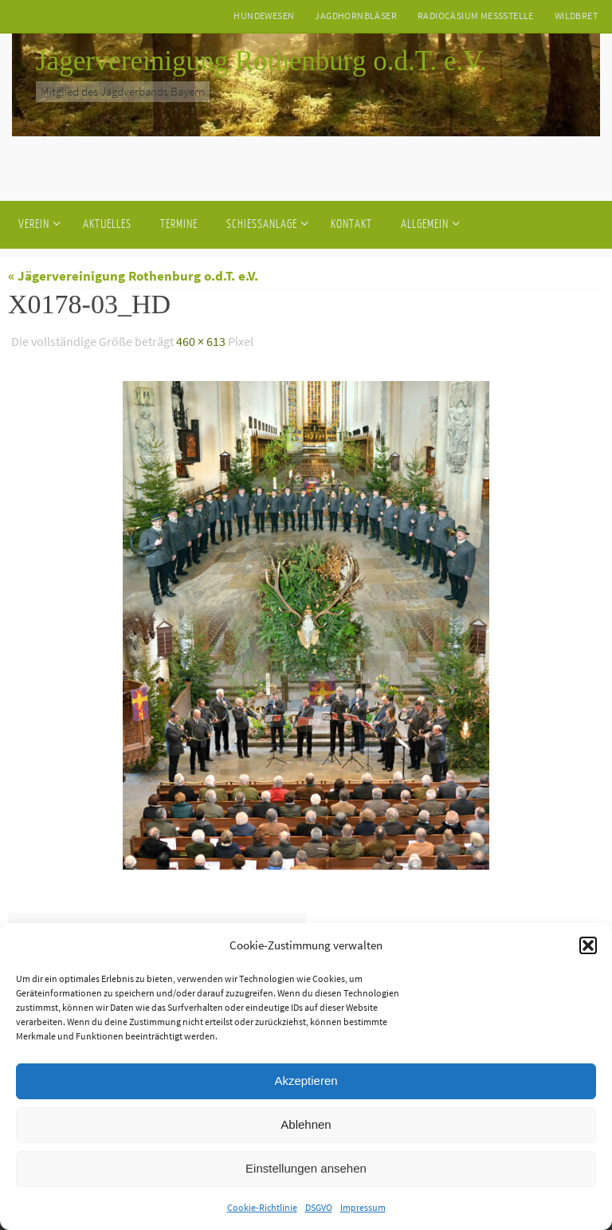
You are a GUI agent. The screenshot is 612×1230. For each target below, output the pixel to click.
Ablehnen (305, 1124)
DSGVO (318, 1207)
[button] (588, 945)
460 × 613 (201, 341)
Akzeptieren (305, 1080)
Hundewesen (263, 16)
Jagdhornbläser (356, 16)
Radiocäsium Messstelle (476, 16)
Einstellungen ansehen (306, 1168)
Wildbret (576, 16)
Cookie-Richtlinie (262, 1207)
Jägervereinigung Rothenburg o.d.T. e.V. (261, 61)
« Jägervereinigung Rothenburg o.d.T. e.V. (133, 276)
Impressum (363, 1207)
